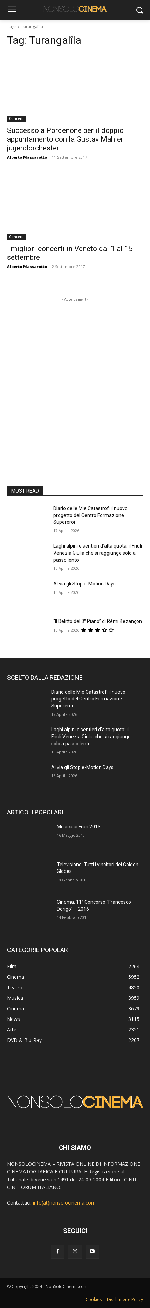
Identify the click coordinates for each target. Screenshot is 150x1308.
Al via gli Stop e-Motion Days (84, 584)
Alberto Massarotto (27, 157)
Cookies (94, 1299)
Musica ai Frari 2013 (79, 826)
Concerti (16, 118)
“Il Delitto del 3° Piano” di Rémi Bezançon (97, 621)
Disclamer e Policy (125, 1299)
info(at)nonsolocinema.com (64, 1202)
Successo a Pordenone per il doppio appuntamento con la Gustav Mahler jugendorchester (65, 139)
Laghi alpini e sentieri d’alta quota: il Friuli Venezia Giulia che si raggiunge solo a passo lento (97, 552)
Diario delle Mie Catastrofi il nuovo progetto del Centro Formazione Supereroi (90, 515)
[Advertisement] (75, 378)
